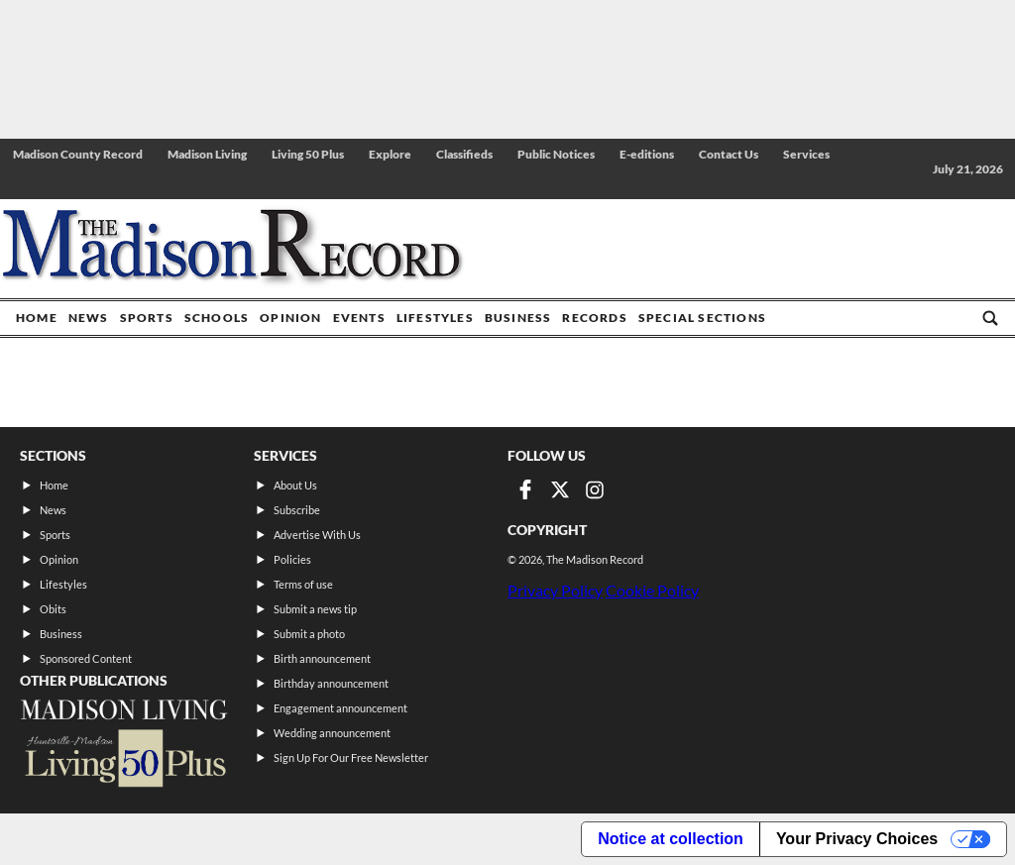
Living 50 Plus (308, 154)
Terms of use (303, 584)
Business (518, 317)
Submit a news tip (315, 608)
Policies (292, 559)
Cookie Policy (652, 590)
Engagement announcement (340, 708)
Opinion (290, 317)
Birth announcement (322, 658)
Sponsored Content (86, 658)
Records (594, 317)
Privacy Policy (555, 590)
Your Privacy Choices (857, 838)
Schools (216, 317)
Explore (390, 154)
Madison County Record (78, 154)
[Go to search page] (990, 318)
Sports (146, 317)
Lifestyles (435, 317)
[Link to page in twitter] (560, 489)
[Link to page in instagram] (595, 489)
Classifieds (464, 154)
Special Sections (702, 317)
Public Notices (556, 154)
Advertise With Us (317, 534)
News (88, 317)
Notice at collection (670, 838)
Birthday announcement (331, 683)
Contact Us (728, 154)
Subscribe (297, 509)
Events (359, 317)
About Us (295, 485)
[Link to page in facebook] (525, 489)
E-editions (647, 154)
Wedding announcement (332, 732)
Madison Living (207, 154)
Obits (53, 608)
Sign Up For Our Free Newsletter (351, 757)
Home (36, 317)
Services (806, 154)
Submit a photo (309, 633)
